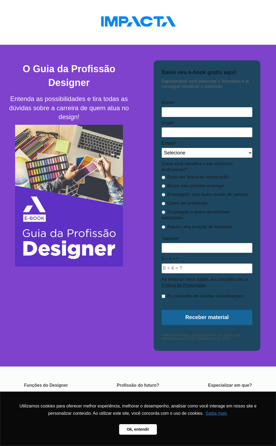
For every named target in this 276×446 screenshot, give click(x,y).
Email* (168, 123)
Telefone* (171, 238)
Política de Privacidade (184, 285)
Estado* (169, 143)
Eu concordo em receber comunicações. (203, 296)
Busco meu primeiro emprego (193, 186)
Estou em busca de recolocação (195, 177)
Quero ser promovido (185, 203)
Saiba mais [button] (216, 413)
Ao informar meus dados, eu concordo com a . (205, 282)
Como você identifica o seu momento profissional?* (197, 166)
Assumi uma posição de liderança (197, 226)
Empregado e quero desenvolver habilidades (196, 215)
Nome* (168, 102)
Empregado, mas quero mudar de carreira (205, 194)
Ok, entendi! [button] (138, 429)
